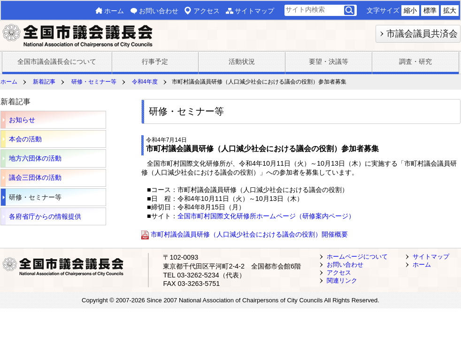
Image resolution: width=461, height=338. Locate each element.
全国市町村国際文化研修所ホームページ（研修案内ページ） (266, 216)
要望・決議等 (328, 61)
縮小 (410, 10)
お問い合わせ (158, 11)
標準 (430, 10)
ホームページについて (357, 256)
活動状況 (242, 61)
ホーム (114, 11)
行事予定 (155, 61)
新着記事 (44, 81)
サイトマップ (254, 11)
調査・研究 (415, 61)
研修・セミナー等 (93, 81)
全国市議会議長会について (56, 61)
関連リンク (342, 280)
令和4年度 (145, 81)
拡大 (449, 10)
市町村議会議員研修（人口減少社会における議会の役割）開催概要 (249, 234)
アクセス (206, 11)
